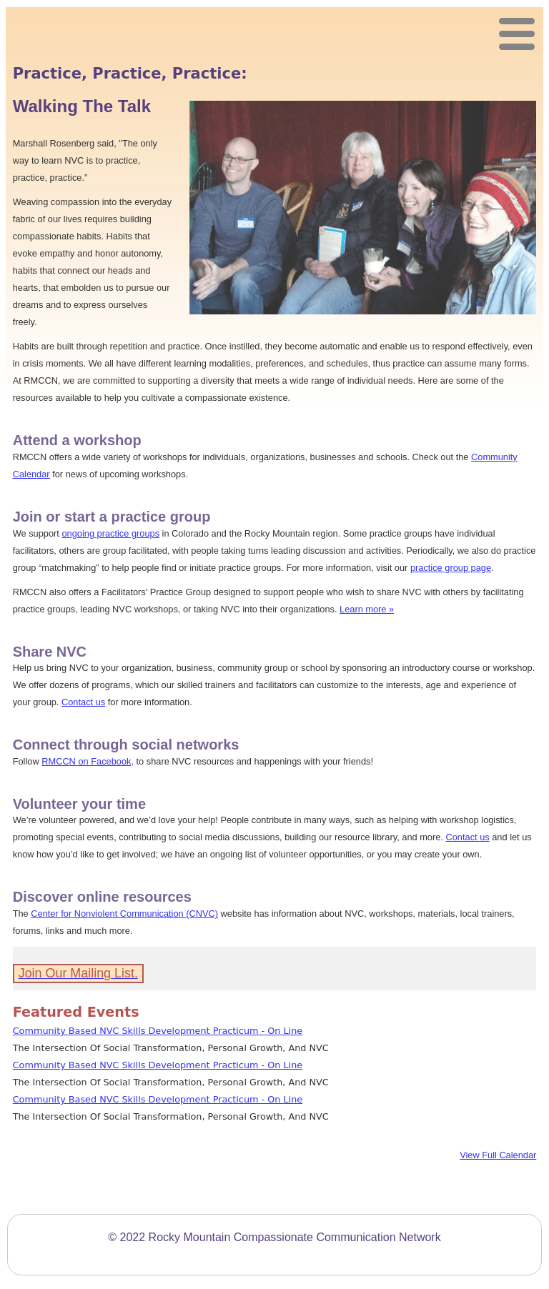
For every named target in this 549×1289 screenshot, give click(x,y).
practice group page (450, 567)
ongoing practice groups (110, 533)
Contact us (83, 702)
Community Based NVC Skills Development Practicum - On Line (157, 1030)
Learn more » (367, 609)
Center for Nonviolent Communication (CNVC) (124, 913)
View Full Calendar (498, 1155)
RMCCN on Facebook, (87, 761)
